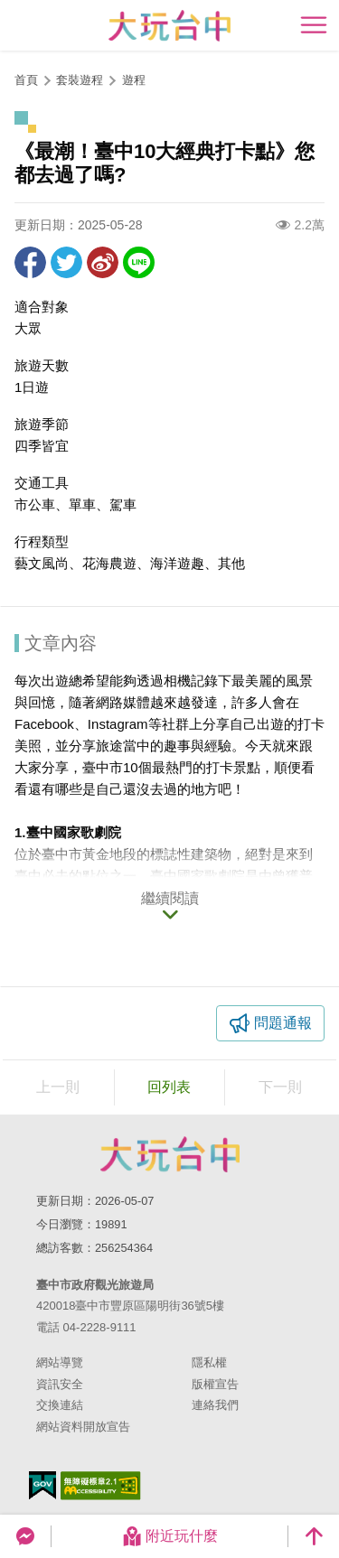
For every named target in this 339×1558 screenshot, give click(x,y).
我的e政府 (42, 1485)
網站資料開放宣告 (83, 1426)
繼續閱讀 (170, 898)
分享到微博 (102, 262)
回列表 (169, 1087)
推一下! (66, 262)
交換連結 (59, 1405)
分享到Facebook (30, 262)
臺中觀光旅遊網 (169, 26)
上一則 (58, 1087)
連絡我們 (215, 1405)
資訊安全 (59, 1384)
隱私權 (209, 1362)
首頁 (26, 80)
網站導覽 (59, 1362)
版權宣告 (215, 1384)
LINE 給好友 (139, 262)
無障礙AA (101, 1485)
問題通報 (283, 1023)
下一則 (280, 1087)
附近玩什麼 (170, 1536)
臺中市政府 (170, 1154)
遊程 (134, 80)
